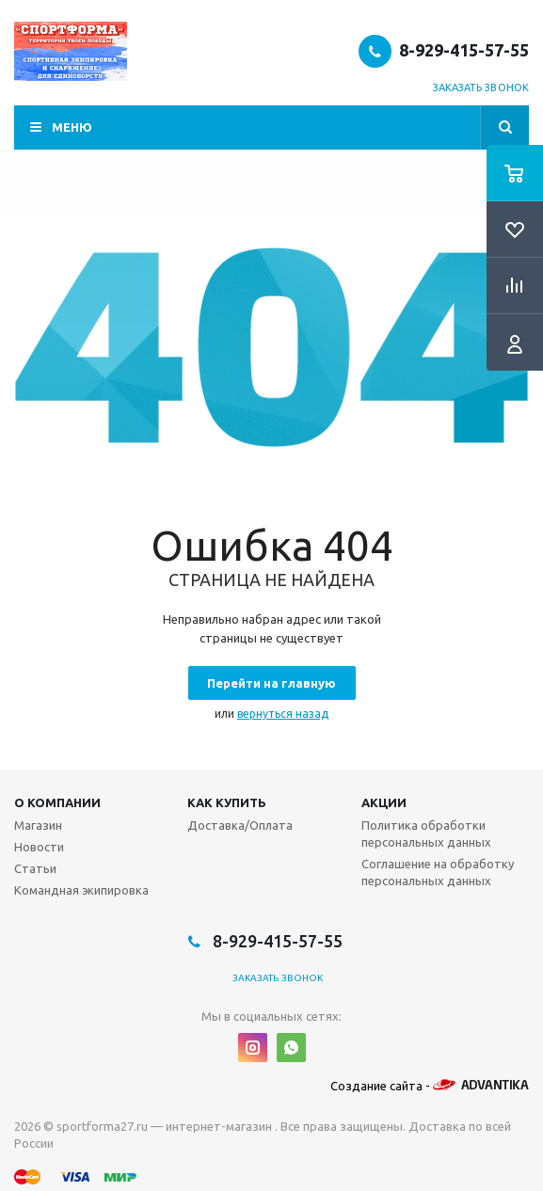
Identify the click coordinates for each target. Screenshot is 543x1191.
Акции (384, 802)
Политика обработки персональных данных (426, 833)
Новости (39, 846)
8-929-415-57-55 (464, 49)
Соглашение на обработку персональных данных (437, 872)
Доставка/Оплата (240, 825)
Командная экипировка (81, 890)
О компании (57, 802)
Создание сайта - (429, 1085)
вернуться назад (282, 713)
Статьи (35, 868)
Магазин (38, 825)
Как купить (226, 802)
